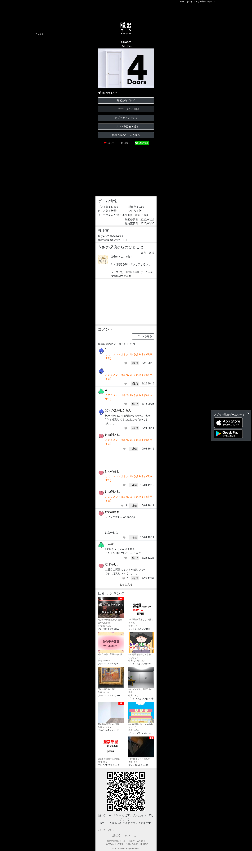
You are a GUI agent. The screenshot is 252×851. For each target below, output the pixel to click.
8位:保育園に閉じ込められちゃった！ (141, 715)
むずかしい (112, 564)
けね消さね (112, 434)
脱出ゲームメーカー (126, 835)
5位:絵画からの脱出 (111, 679)
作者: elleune (104, 660)
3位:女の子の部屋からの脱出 (111, 645)
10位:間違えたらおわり (141, 748)
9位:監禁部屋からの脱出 (111, 748)
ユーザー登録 (199, 1)
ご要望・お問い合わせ (127, 844)
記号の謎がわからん (118, 410)
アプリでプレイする (126, 117)
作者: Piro (126, 46)
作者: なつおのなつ (137, 660)
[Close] (248, 413)
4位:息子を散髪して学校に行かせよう (141, 645)
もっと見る (126, 584)
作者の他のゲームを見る (126, 135)
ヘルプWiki (109, 844)
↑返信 (135, 363)
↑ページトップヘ (105, 830)
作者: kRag (133, 695)
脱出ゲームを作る (137, 841)
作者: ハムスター (105, 727)
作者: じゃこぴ (104, 626)
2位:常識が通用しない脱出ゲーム (141, 610)
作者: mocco (103, 692)
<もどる (39, 33)
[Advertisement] (126, 12)
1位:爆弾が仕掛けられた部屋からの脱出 (111, 610)
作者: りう (133, 626)
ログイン (211, 1)
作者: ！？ (133, 762)
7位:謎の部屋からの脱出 (111, 713)
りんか (109, 543)
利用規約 (144, 844)
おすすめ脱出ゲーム (116, 841)
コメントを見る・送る (126, 126)
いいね (110, 143)
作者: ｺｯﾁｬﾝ (133, 730)
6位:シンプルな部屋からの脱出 (141, 680)
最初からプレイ (126, 100)
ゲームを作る (186, 1)
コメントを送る (143, 336)
